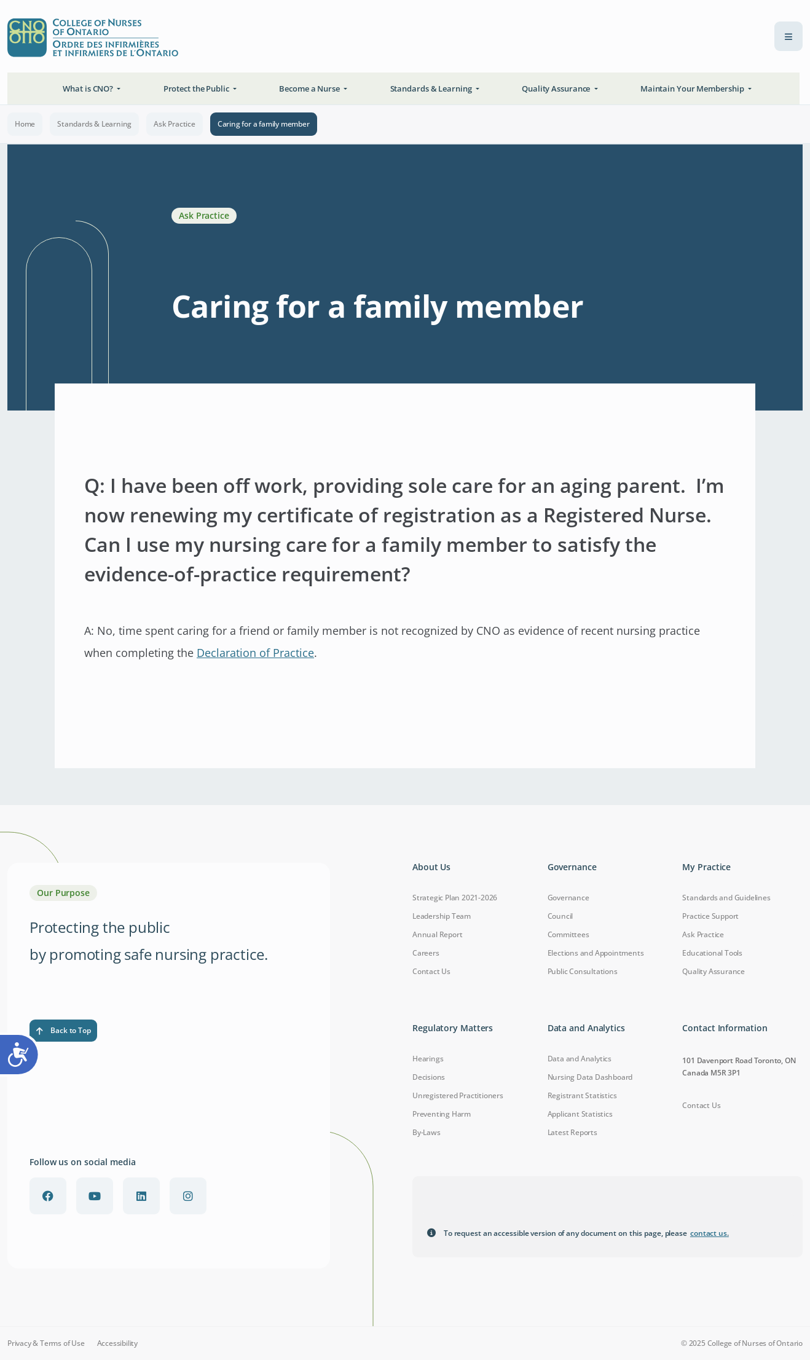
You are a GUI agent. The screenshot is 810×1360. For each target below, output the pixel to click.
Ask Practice (174, 124)
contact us (709, 1233)
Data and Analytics (579, 1058)
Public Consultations (583, 971)
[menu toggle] (788, 36)
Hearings (427, 1058)
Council (560, 916)
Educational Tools (712, 953)
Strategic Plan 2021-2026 (454, 897)
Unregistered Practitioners (457, 1095)
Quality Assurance (713, 971)
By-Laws (426, 1132)
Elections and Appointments (596, 953)
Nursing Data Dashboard (590, 1077)
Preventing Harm (441, 1114)
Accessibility (117, 1343)
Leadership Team (441, 916)
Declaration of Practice (255, 652)
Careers (425, 953)
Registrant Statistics (582, 1095)
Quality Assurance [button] (557, 88)
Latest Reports (572, 1132)
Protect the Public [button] (197, 88)
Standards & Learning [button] (432, 88)
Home (25, 124)
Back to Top (63, 1030)
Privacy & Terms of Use (46, 1343)
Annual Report (437, 934)
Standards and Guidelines (726, 897)
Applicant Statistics (580, 1114)
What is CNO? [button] (89, 88)
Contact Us (431, 971)
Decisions (428, 1077)
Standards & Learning (94, 124)
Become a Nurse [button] (310, 88)
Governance (568, 897)
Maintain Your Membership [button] (693, 88)
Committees (568, 934)
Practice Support (710, 916)
